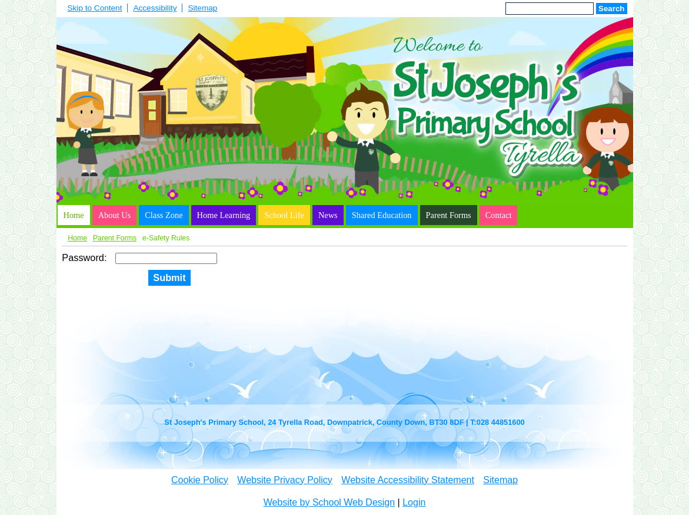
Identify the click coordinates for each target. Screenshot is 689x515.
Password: (85, 257)
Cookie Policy (199, 480)
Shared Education (382, 215)
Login (413, 502)
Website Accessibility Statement (407, 480)
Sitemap (202, 8)
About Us (114, 215)
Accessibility (155, 8)
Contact (498, 215)
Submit (169, 277)
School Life (284, 215)
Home (74, 215)
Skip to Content (95, 8)
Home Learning (224, 215)
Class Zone (163, 215)
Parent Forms (448, 215)
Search (611, 8)
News (328, 215)
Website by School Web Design (329, 502)
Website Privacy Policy (284, 480)
